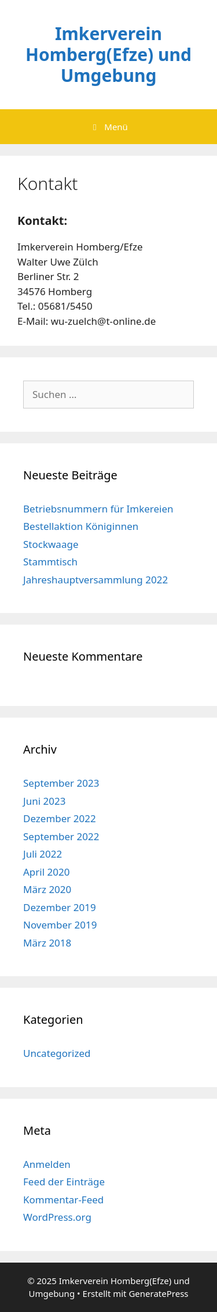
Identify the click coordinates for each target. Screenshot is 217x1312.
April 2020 (46, 872)
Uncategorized (57, 1053)
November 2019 (60, 924)
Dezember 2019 (59, 907)
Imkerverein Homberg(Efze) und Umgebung (108, 54)
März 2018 (47, 942)
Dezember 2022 (59, 818)
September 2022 (61, 836)
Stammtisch (50, 561)
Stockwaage (50, 544)
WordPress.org (57, 1217)
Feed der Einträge (64, 1181)
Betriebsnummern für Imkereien (98, 508)
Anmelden (47, 1164)
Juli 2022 (42, 854)
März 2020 (47, 889)
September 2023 (61, 783)
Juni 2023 (44, 801)
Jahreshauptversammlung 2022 (95, 579)
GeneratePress (158, 1293)
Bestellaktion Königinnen (80, 526)
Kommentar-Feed (63, 1199)
